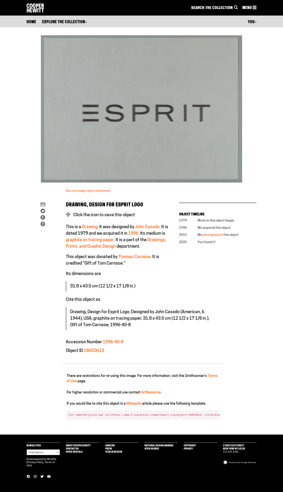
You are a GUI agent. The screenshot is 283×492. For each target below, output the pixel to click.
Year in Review (113, 452)
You (252, 22)
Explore (64, 22)
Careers (110, 445)
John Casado (147, 227)
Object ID (74, 351)
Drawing (89, 227)
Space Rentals (74, 452)
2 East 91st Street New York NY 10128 (234, 447)
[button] (249, 8)
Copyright (190, 445)
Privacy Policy (35, 462)
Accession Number (84, 342)
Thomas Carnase (134, 257)
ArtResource (151, 392)
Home (31, 22)
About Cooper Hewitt (78, 445)
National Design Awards (158, 445)
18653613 (94, 351)
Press (108, 449)
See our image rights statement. (88, 191)
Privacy (188, 449)
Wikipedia (133, 404)
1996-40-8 (113, 342)
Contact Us (72, 449)
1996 (133, 233)
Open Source (151, 449)
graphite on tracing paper (90, 240)
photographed (213, 235)
